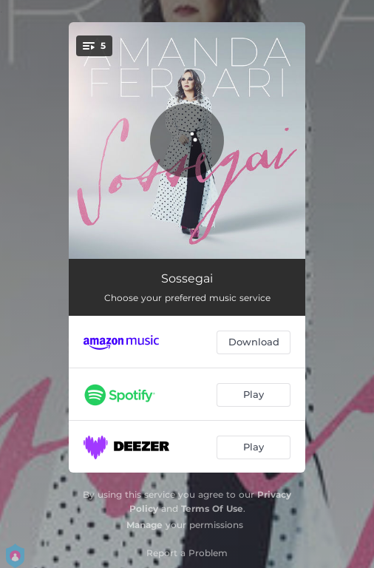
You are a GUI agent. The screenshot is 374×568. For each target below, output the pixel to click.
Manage (144, 524)
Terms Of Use (212, 508)
